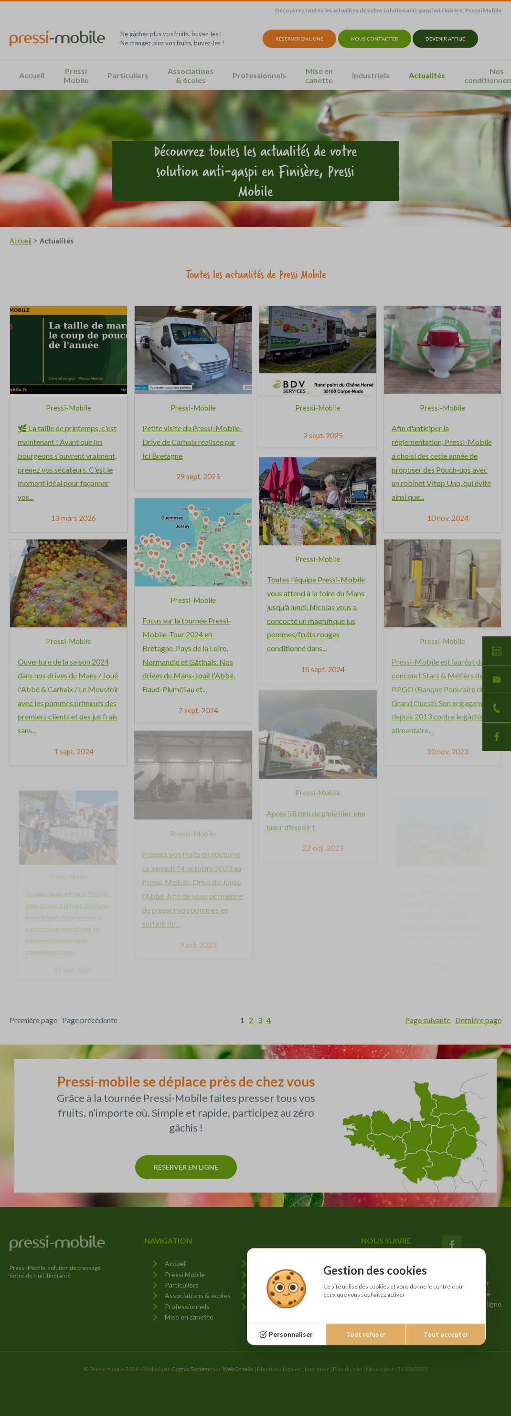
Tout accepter (445, 1334)
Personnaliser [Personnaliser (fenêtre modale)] (291, 1334)
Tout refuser (366, 1334)
